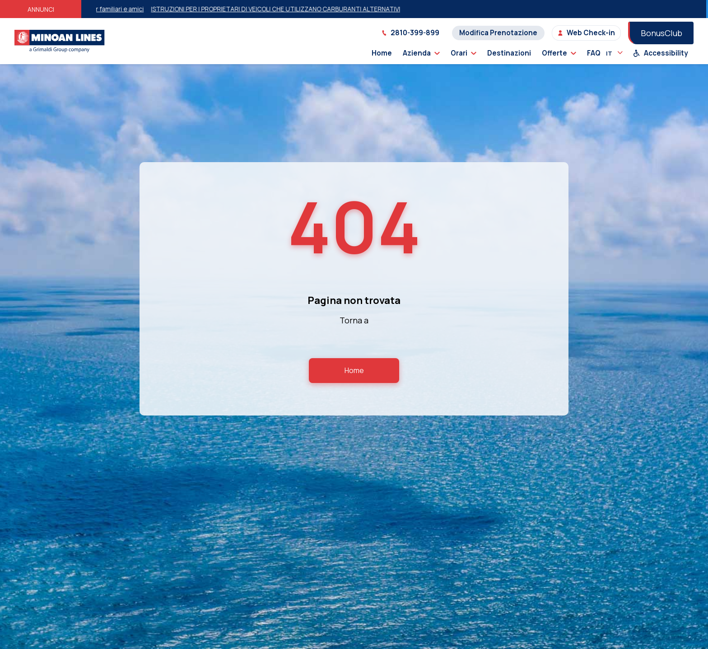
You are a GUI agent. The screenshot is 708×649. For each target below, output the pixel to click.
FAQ (594, 53)
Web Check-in (586, 32)
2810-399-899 (410, 32)
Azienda (421, 53)
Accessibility (660, 53)
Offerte (559, 53)
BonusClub (661, 33)
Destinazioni (509, 53)
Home (382, 53)
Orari (463, 53)
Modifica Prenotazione (498, 32)
